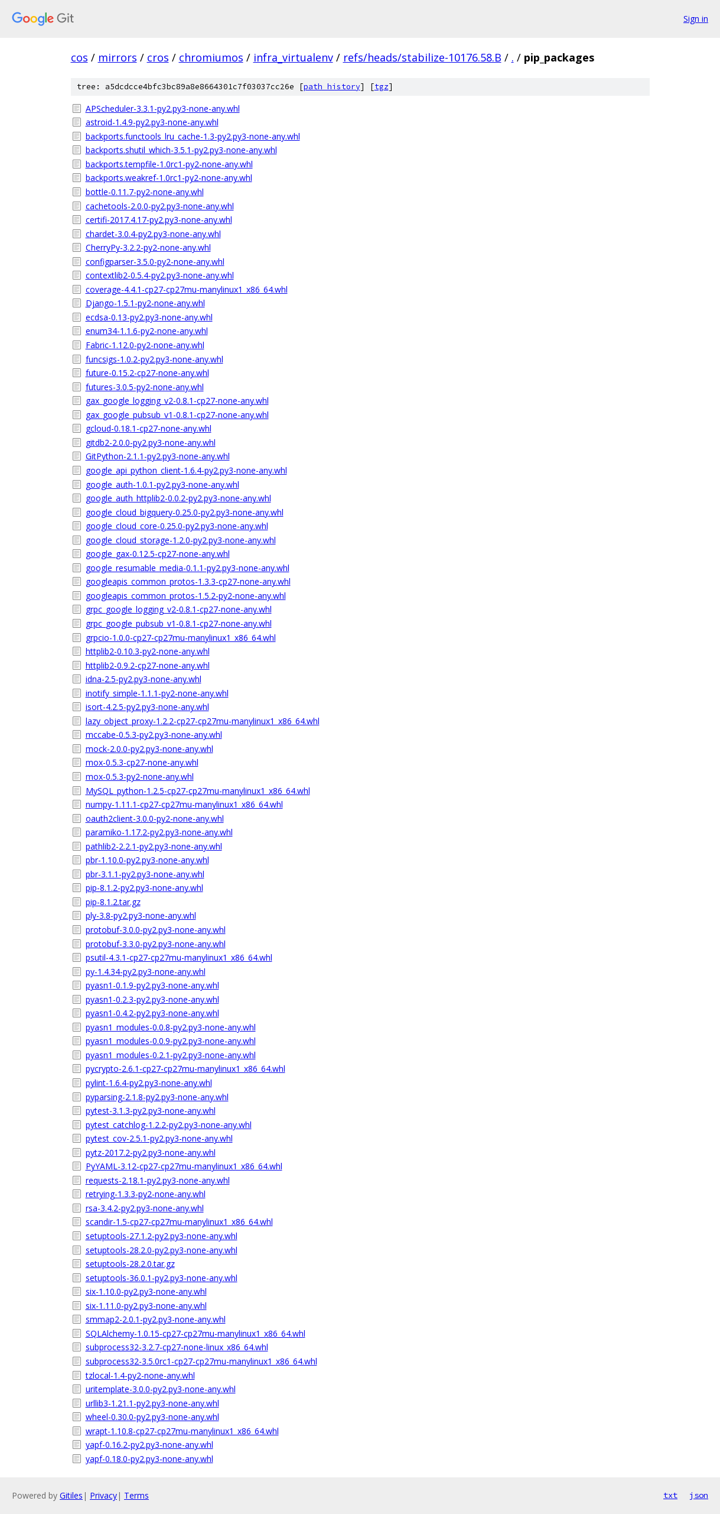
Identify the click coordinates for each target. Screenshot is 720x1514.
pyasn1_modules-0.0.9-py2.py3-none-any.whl (171, 1040)
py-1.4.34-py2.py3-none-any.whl (146, 971)
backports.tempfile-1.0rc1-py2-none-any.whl (169, 164)
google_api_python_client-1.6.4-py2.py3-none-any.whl (186, 470)
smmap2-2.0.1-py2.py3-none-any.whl (156, 1319)
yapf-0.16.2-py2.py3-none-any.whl (149, 1444)
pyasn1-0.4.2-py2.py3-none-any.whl (152, 1013)
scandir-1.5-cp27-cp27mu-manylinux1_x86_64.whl (179, 1221)
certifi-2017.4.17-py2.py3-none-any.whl (159, 219)
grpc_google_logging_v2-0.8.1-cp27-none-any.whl (179, 609)
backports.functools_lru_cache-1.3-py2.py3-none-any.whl (193, 136)
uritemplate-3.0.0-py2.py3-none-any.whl (161, 1389)
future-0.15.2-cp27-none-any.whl (147, 372)
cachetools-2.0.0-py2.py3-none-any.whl (160, 206)
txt (670, 1495)
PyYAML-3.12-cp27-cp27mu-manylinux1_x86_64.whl (184, 1166)
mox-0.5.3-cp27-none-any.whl (142, 762)
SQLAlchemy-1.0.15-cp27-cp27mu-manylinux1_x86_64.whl (195, 1333)
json (698, 1495)
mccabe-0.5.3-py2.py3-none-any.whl (154, 734)
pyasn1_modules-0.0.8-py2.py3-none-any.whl (171, 1027)
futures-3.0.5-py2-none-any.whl (145, 387)
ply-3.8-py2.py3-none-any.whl (141, 915)
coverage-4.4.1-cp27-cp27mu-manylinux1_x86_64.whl (187, 289)
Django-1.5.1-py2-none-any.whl (145, 303)
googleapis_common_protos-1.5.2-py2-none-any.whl (186, 595)
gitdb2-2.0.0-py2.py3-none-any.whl (151, 442)
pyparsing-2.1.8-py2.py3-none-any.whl (157, 1097)
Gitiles (71, 1495)
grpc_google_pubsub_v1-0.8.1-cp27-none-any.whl (179, 623)
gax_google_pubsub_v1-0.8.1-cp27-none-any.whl (177, 414)
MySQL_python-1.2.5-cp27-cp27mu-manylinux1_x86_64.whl (198, 790)
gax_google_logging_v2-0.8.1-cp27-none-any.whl (177, 400)
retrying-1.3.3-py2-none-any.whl (146, 1193)
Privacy (103, 1495)
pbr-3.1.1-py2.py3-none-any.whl (145, 874)
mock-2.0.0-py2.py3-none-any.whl (149, 748)
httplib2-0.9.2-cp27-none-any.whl (148, 665)
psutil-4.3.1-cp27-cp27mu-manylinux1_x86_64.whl (179, 957)
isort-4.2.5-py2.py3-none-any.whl (147, 706)
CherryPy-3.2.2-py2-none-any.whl (148, 247)
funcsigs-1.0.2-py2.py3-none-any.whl (154, 359)
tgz (381, 87)
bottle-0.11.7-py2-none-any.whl (145, 191)
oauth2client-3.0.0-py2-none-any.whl (155, 818)
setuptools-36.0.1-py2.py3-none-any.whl (161, 1277)
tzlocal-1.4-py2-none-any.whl (140, 1375)
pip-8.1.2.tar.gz (113, 901)
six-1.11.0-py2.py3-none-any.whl (146, 1305)
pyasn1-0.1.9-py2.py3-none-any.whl (152, 985)
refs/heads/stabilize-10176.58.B (422, 57)
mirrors (117, 57)
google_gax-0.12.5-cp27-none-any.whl (158, 553)
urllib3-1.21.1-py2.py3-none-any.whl (152, 1403)
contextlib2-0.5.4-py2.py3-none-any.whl (160, 275)
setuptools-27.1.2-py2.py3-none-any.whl (161, 1235)
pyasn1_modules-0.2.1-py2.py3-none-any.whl (171, 1055)
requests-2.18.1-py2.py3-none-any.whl (158, 1180)
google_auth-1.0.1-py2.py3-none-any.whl (162, 484)
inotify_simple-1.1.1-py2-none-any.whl (157, 693)
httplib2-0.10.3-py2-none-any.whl (148, 651)
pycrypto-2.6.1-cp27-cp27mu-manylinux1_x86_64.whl (185, 1068)
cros (158, 57)
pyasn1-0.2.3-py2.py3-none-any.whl (152, 999)
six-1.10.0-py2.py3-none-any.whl (146, 1291)
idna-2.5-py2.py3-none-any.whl (143, 679)
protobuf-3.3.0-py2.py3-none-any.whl (156, 943)
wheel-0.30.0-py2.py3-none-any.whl (152, 1416)
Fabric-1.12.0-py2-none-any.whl (145, 345)
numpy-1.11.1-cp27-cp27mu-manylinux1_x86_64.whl (184, 804)
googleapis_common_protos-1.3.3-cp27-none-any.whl (188, 581)
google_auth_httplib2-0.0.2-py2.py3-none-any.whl (178, 498)
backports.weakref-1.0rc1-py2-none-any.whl (169, 177)
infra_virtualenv (293, 57)
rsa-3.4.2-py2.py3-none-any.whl (145, 1208)
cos (79, 57)
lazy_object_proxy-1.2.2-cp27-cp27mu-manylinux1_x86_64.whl (203, 721)
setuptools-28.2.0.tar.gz (130, 1263)
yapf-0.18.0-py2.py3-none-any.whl (149, 1458)
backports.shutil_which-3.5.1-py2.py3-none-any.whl (181, 149)
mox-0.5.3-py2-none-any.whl (140, 776)
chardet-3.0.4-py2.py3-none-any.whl (153, 233)
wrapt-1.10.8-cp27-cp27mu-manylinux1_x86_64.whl (182, 1431)
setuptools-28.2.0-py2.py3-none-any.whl (161, 1250)
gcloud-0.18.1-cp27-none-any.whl (148, 428)
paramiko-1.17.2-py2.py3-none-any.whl (159, 832)
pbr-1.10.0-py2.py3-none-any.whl (147, 859)
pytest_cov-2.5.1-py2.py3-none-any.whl (159, 1138)
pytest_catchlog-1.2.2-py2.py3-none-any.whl (169, 1124)
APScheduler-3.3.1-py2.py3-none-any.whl (163, 108)
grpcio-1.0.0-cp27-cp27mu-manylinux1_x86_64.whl (181, 637)
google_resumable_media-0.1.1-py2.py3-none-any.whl (187, 567)
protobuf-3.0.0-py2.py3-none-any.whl (156, 929)
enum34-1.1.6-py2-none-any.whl (147, 330)
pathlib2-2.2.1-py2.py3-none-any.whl (154, 846)
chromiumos (211, 57)
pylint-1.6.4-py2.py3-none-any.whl (149, 1082)
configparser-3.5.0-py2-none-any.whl (155, 261)
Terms (136, 1495)
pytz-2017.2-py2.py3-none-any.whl (151, 1152)
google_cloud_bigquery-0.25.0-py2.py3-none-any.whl (185, 512)
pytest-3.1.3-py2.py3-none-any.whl (151, 1110)
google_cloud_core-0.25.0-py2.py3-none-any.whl (177, 525)
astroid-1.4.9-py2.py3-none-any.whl (152, 122)
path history (332, 87)
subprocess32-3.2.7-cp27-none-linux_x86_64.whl (177, 1347)
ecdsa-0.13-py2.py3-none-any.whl (149, 317)
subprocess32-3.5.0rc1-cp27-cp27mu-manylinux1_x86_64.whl (201, 1361)
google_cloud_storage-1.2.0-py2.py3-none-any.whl (181, 540)
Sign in (695, 18)
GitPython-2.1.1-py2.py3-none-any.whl (158, 456)
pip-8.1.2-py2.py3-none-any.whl (144, 887)
